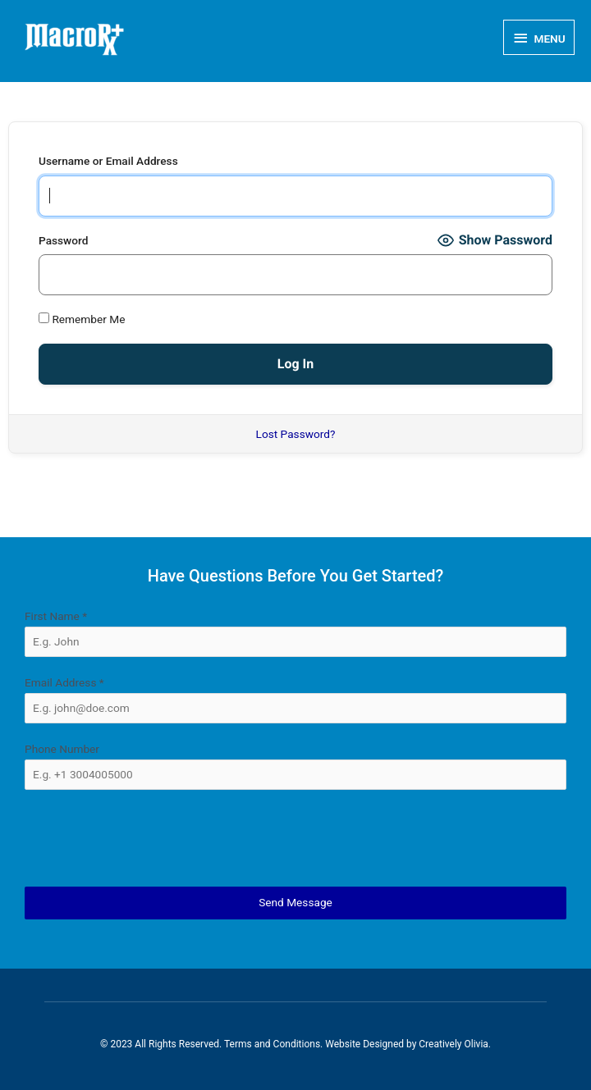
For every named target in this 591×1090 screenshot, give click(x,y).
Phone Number (62, 748)
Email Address (64, 682)
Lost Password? (296, 433)
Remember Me (82, 319)
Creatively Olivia (453, 1044)
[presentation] (295, 838)
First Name (56, 616)
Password (63, 240)
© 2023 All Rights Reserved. (162, 1044)
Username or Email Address (108, 160)
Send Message (295, 902)
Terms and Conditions (272, 1044)
